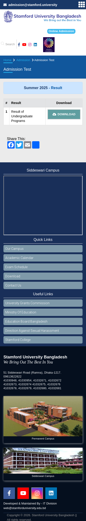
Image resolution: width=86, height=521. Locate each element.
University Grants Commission (27, 303)
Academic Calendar (19, 258)
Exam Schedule (16, 267)
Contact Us (13, 285)
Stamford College (18, 340)
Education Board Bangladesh (26, 321)
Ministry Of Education (20, 312)
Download (64, 114)
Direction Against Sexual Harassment (32, 330)
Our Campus (14, 249)
